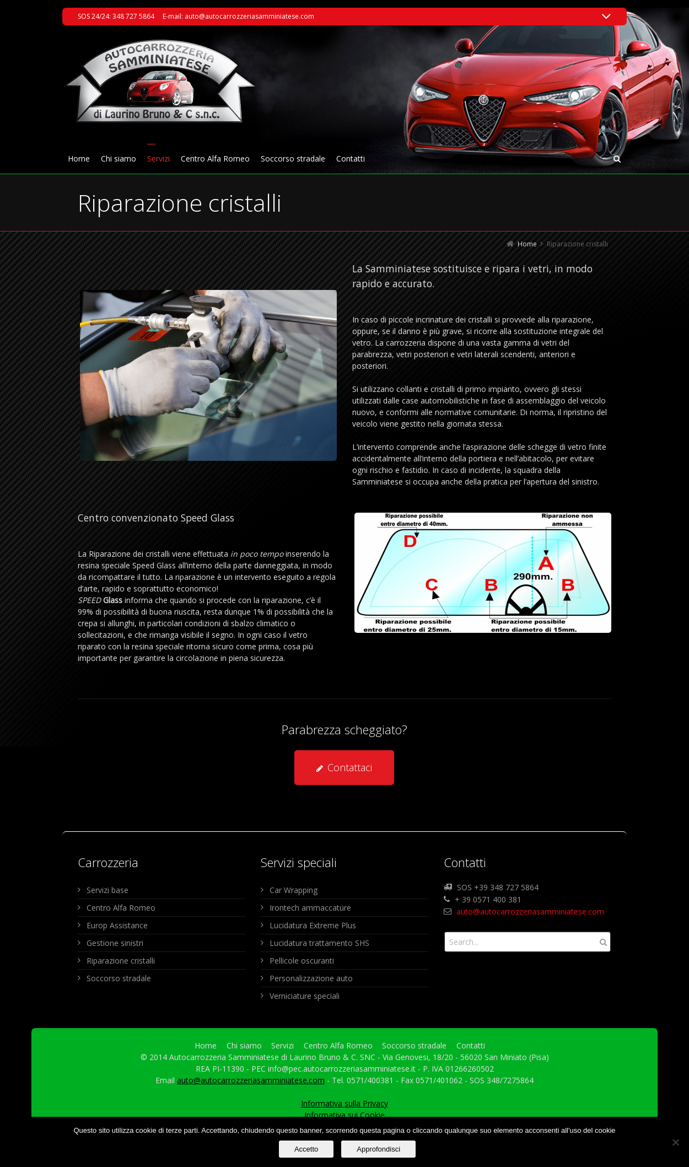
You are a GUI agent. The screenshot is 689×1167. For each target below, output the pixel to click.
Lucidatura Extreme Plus (313, 925)
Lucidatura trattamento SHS (319, 943)
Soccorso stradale (119, 978)
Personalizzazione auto (311, 978)
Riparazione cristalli (121, 960)
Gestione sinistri (115, 943)
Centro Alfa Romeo (121, 907)
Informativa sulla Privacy (344, 1103)
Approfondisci (378, 1149)
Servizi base (107, 890)
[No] (675, 1142)
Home (206, 1045)
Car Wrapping (293, 890)
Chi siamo (244, 1045)
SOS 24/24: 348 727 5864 (116, 16)
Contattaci (344, 767)
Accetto (306, 1149)
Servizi (282, 1045)
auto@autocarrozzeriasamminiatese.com (530, 911)
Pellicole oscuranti (302, 960)
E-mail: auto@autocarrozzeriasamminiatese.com (238, 16)
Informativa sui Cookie (344, 1115)
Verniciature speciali (305, 996)
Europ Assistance (117, 925)
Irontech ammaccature (310, 907)
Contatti (470, 1045)
